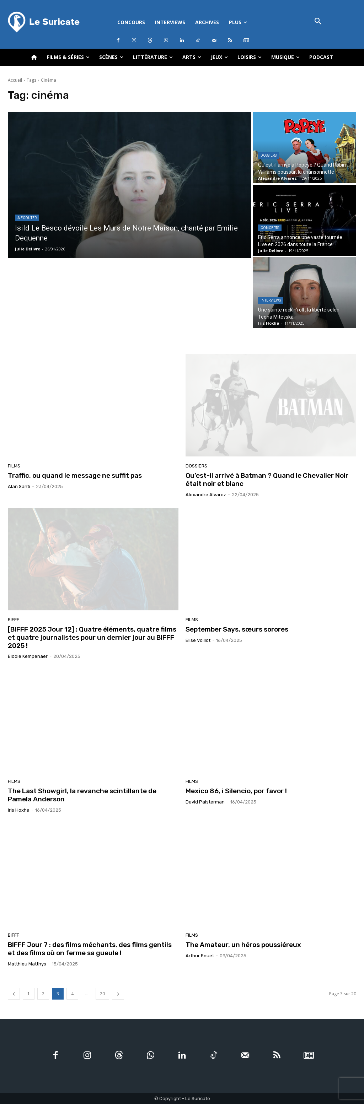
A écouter (27, 218)
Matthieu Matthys (27, 964)
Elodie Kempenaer (28, 656)
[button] (318, 21)
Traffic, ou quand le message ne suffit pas (75, 475)
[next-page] (118, 994)
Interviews (271, 300)
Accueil (15, 80)
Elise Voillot (198, 640)
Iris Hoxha (19, 810)
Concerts (270, 228)
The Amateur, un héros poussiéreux (243, 945)
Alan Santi (19, 486)
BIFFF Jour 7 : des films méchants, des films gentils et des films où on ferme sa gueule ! (90, 949)
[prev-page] (14, 994)
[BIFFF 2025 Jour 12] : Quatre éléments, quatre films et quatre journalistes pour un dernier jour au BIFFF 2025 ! (92, 637)
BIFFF (13, 619)
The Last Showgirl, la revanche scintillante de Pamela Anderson (82, 795)
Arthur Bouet (200, 955)
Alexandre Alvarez (206, 494)
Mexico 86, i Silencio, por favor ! (236, 791)
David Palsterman (205, 802)
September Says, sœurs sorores (237, 629)
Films (14, 466)
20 (102, 994)
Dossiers (269, 155)
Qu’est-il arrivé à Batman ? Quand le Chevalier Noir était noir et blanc (267, 479)
